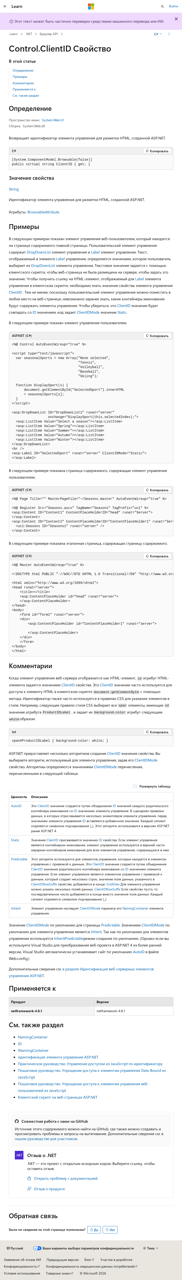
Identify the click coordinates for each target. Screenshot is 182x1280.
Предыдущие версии (63, 1259)
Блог (87, 1259)
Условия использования (22, 1273)
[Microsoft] (91, 6)
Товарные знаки (58, 1273)
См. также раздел (26, 95)
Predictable (19, 859)
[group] (91, 515)
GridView (113, 884)
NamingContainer (135, 908)
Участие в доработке (116, 1259)
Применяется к (24, 89)
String (14, 188)
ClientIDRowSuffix (44, 884)
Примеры (20, 76)
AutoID (16, 806)
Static (122, 312)
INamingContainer (33, 1050)
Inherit (16, 908)
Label (95, 251)
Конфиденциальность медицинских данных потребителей (90, 1266)
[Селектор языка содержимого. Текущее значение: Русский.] (15, 1248)
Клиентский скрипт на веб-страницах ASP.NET (57, 1097)
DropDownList (39, 251)
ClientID (15, 292)
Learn (14, 34)
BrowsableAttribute (43, 211)
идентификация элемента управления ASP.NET (58, 1056)
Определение (23, 70)
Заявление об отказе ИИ (22, 1259)
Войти (173, 6)
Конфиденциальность (20, 1266)
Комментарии (23, 83)
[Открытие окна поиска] (162, 6)
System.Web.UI (53, 120)
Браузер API (49, 34)
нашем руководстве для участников (46, 1138)
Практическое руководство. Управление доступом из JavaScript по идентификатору (90, 1063)
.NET (29, 34)
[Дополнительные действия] (169, 34)
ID (34, 312)
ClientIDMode (88, 312)
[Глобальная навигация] (5, 6)
